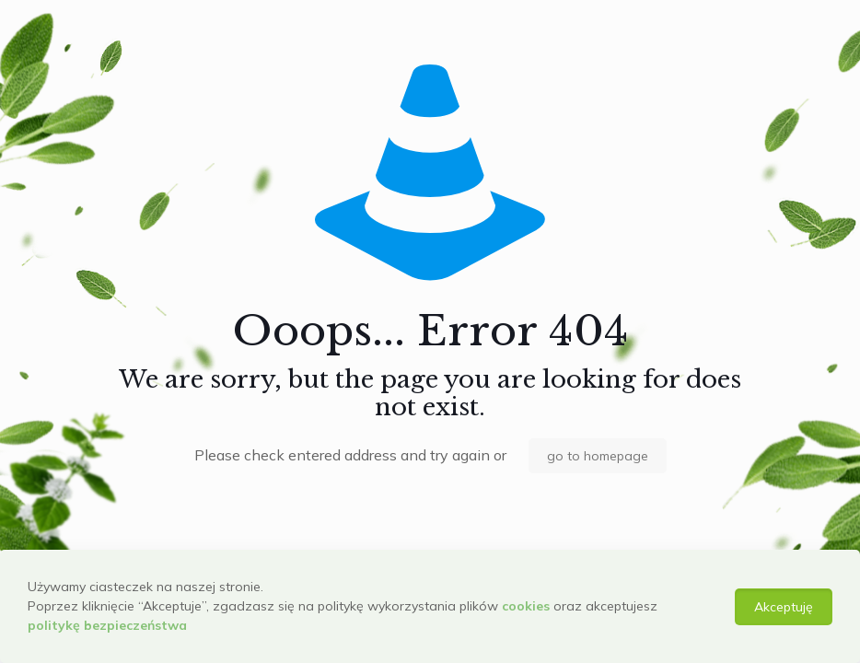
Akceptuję (783, 607)
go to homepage (597, 456)
